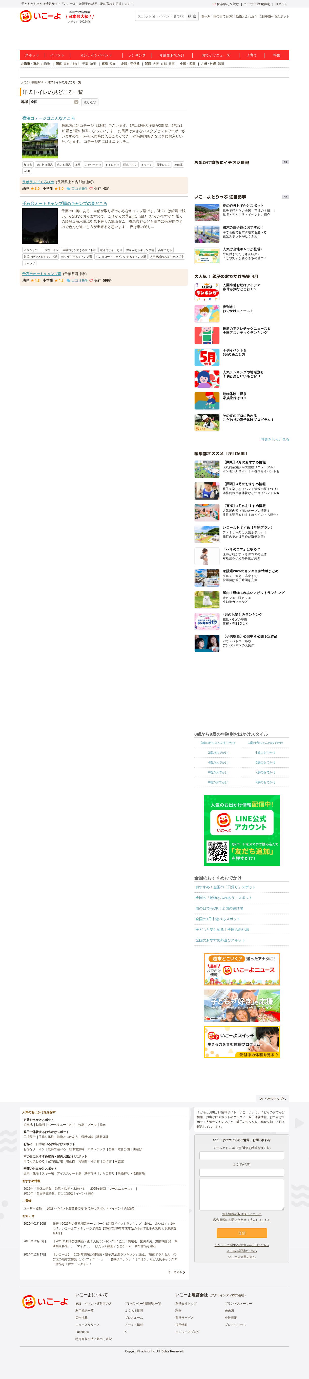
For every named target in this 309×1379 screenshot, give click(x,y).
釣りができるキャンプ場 (76, 256)
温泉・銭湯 (31, 1173)
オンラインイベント (96, 55)
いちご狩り (107, 1173)
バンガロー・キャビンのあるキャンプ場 (121, 256)
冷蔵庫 (178, 164)
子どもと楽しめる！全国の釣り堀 (222, 930)
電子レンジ (163, 164)
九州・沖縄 (208, 64)
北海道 (45, 64)
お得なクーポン (34, 1149)
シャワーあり (93, 164)
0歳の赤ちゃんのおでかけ (218, 743)
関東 (59, 64)
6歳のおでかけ (218, 772)
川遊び (137, 1149)
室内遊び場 (55, 1161)
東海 (105, 64)
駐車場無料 (76, 1149)
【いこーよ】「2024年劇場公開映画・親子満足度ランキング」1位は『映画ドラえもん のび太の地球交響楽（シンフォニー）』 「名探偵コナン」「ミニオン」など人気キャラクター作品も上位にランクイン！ (115, 1259)
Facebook (82, 1332)
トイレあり (112, 164)
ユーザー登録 (33, 1208)
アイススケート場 (69, 1173)
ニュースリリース (87, 1325)
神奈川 (75, 64)
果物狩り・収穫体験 (131, 1173)
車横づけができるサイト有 (79, 250)
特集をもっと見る (275, 439)
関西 (148, 64)
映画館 (70, 1161)
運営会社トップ (186, 1303)
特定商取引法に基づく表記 (93, 1339)
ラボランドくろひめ (38, 182)
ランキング (137, 55)
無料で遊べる (57, 1149)
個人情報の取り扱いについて (242, 1214)
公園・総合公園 (119, 1149)
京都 (164, 64)
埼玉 (93, 64)
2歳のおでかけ (218, 752)
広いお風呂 (64, 164)
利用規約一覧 (84, 1310)
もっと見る (175, 1271)
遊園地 (28, 1124)
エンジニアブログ (187, 1332)
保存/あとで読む (226, 4)
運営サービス (184, 1318)
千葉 (85, 64)
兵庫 (172, 64)
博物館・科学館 (88, 1161)
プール (91, 1124)
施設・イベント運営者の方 (93, 1303)
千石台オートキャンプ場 (41, 274)
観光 (102, 1124)
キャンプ (29, 263)
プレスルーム (134, 1318)
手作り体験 (46, 1137)
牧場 (81, 1124)
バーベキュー (57, 1124)
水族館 (119, 1161)
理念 (178, 1310)
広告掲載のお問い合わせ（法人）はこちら (242, 1220)
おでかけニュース (216, 55)
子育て (251, 55)
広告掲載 (81, 1318)
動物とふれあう (246, 16)
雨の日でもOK (223, 16)
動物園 (40, 1124)
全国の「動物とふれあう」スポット (224, 898)
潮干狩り (90, 1173)
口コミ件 (77, 189)
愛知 (113, 64)
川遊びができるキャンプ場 (40, 256)
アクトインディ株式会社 (227, 1295)
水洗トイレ (51, 250)
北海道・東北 (30, 64)
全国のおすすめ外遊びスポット (220, 940)
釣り (72, 1124)
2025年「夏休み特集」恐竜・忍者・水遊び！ (54, 1188)
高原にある (165, 250)
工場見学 (30, 1137)
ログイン (281, 4)
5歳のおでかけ (266, 762)
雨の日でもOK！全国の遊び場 (219, 908)
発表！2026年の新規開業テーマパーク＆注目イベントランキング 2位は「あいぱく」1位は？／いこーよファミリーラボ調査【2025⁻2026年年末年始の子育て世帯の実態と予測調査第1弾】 (114, 1228)
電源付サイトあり (111, 250)
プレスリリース (235, 1325)
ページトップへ (273, 1099)
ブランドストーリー (238, 1303)
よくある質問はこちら (242, 1251)
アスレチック (96, 1149)
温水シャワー (32, 250)
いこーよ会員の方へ (242, 1257)
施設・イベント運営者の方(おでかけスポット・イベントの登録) (90, 1208)
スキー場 (48, 1173)
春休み (205, 16)
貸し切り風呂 (44, 164)
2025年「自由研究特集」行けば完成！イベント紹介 (59, 1193)
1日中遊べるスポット (274, 16)
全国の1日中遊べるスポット (218, 919)
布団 (77, 164)
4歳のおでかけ (218, 762)
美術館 (107, 1161)
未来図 (229, 1310)
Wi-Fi (27, 171)
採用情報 (181, 1325)
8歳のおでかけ (218, 782)
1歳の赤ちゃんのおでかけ (265, 743)
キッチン (146, 164)
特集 (276, 55)
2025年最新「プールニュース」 (112, 1188)
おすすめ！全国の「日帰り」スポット (226, 887)
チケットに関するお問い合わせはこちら (242, 1245)
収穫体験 (87, 1137)
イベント (57, 55)
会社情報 (231, 1318)
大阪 (156, 64)
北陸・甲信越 (130, 64)
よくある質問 (134, 1310)
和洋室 (28, 164)
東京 (67, 64)
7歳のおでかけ (266, 772)
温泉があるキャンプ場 (140, 250)
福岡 (221, 64)
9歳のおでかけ (266, 782)
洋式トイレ (130, 164)
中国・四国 (187, 64)
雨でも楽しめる (34, 1161)
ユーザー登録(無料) (257, 4)
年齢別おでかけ (172, 55)
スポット (32, 55)
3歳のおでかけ (266, 752)
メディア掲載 (134, 1325)
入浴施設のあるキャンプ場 (166, 256)
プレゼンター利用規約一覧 (143, 1303)
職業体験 (102, 1137)
